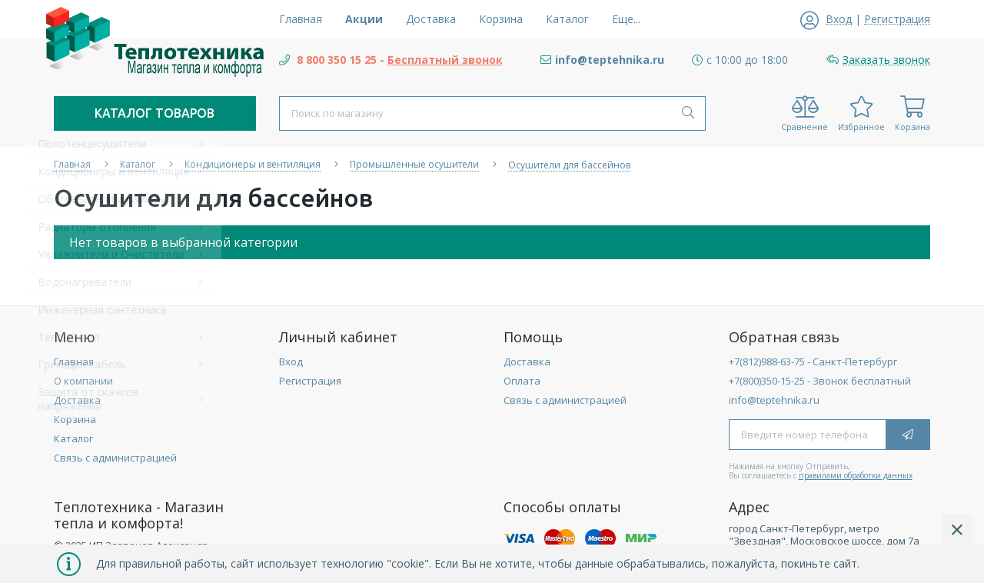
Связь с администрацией (115, 458)
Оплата (522, 381)
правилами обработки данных (856, 475)
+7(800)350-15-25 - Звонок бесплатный (820, 381)
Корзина (75, 419)
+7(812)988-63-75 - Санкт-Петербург (813, 361)
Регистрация (310, 381)
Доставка (77, 400)
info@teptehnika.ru (774, 400)
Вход (291, 361)
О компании (83, 381)
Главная (74, 361)
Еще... (626, 19)
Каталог (73, 438)
